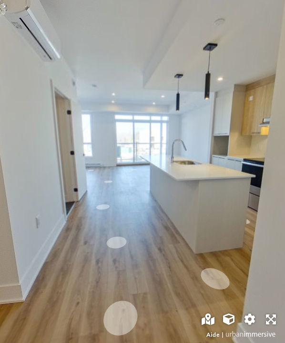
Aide (213, 334)
